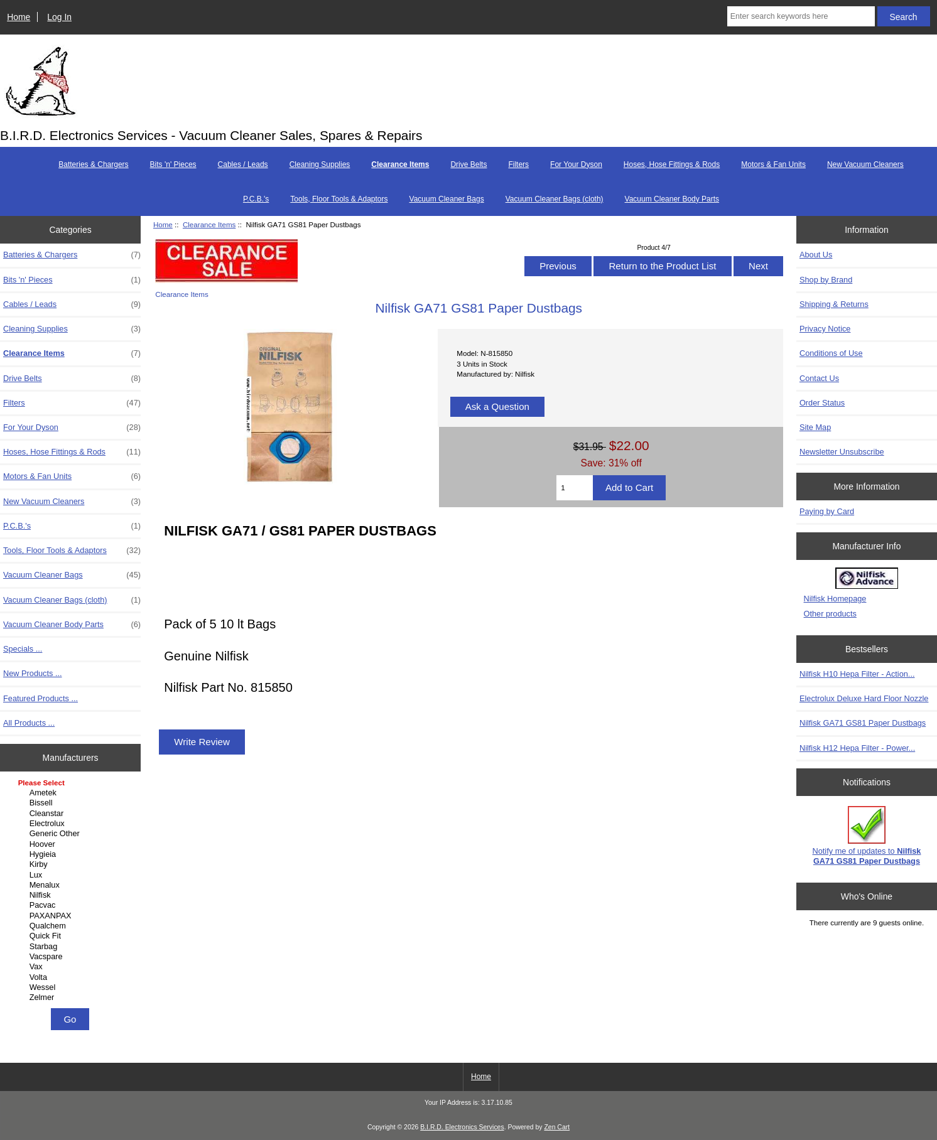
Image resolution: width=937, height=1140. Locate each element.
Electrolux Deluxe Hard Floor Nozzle (864, 698)
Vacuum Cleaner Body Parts (672, 199)
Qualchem (72, 926)
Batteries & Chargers (93, 164)
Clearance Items (209, 224)
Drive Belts (468, 164)
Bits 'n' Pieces (173, 164)
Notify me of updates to (867, 836)
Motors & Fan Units (773, 164)
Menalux (72, 885)
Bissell (72, 803)
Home (18, 17)
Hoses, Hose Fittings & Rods (672, 164)
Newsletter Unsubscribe (841, 451)
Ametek (72, 793)
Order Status (822, 402)
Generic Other (72, 834)
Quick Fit (72, 936)
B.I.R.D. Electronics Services (462, 1127)
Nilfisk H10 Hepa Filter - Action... (857, 674)
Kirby (72, 864)
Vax (72, 967)
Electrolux (72, 824)
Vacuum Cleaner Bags (446, 199)
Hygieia (72, 854)
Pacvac (72, 905)
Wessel (72, 987)
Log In (59, 17)
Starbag (72, 947)
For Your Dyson (576, 164)
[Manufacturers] (70, 891)
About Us (815, 254)
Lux (72, 875)
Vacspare (72, 957)
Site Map (815, 427)
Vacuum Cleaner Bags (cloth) (555, 199)
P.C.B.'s (256, 199)
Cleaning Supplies (320, 164)
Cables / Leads (243, 164)
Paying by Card (826, 511)
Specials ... (22, 648)
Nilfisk (72, 895)
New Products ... (32, 673)
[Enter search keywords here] (801, 16)
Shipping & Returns (834, 304)
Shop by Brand (825, 279)
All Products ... (29, 723)
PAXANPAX (72, 916)
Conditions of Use (831, 353)
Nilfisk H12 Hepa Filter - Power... (857, 748)
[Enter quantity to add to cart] (574, 487)
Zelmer (72, 997)
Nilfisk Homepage (835, 598)
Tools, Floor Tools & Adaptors (338, 199)
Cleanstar (72, 814)
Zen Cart (557, 1127)
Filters (518, 164)
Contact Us (819, 378)
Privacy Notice (824, 328)
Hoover (72, 844)
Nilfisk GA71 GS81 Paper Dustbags (862, 723)
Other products (830, 613)
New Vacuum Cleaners (865, 164)
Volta (72, 977)
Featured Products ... (40, 698)
